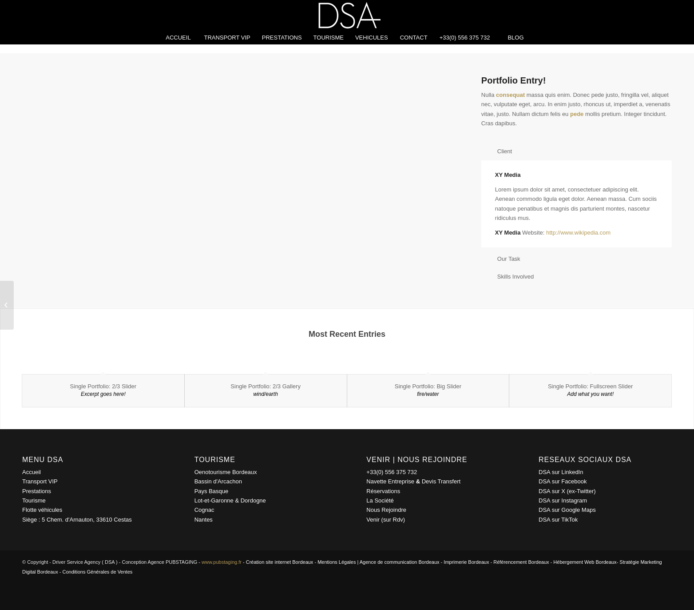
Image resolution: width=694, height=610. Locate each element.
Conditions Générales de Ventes (98, 571)
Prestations (36, 491)
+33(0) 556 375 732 (391, 472)
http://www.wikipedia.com (578, 232)
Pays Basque (211, 491)
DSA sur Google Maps (567, 509)
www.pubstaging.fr (222, 562)
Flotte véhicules (42, 509)
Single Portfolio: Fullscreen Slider (590, 386)
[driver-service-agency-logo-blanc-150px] (347, 15)
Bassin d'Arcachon (218, 481)
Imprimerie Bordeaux (466, 562)
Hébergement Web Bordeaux (584, 562)
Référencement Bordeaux (521, 562)
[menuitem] (178, 37)
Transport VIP (40, 481)
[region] (576, 203)
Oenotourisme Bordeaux (225, 472)
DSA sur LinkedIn (561, 472)
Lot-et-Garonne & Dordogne (230, 500)
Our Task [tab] (503, 258)
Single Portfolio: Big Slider (428, 386)
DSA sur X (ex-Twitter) (567, 491)
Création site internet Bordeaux (279, 562)
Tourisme (34, 500)
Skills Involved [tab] (510, 276)
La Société (379, 500)
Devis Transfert (441, 481)
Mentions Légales (336, 562)
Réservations (383, 491)
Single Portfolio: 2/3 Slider (103, 386)
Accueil (31, 472)
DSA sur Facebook (563, 481)
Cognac (204, 509)
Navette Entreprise (390, 481)
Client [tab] (499, 151)
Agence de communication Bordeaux (400, 562)
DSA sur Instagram (563, 500)
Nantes (203, 519)
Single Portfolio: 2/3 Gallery (265, 386)
